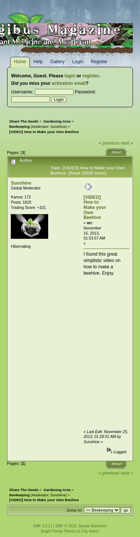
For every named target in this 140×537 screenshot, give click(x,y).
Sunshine (58, 126)
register (91, 75)
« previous (109, 143)
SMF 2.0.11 (43, 526)
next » (127, 143)
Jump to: (74, 510)
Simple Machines (92, 526)
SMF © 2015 (65, 526)
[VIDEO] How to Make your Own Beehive (95, 207)
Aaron (94, 531)
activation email (69, 83)
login (70, 75)
